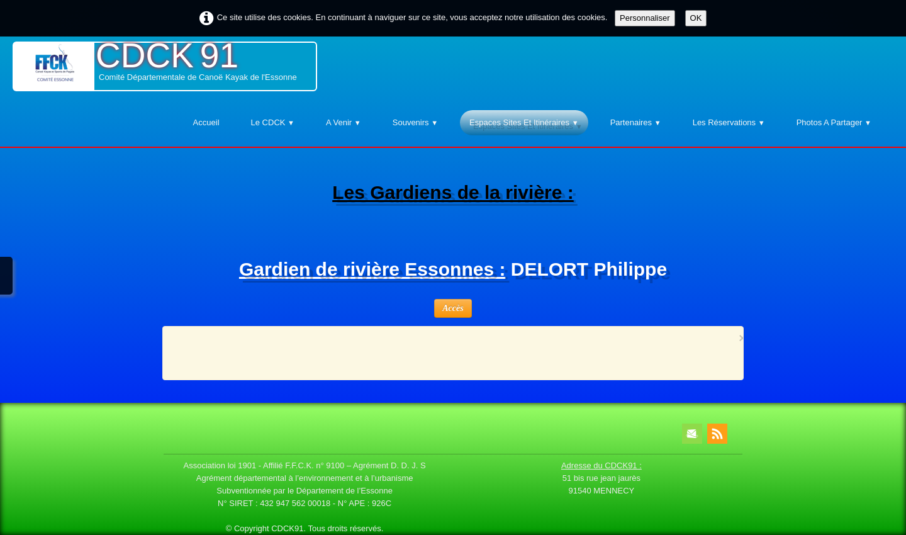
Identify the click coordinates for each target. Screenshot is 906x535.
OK (696, 18)
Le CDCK (272, 122)
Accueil (206, 122)
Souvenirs (415, 122)
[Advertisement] (449, 352)
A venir (343, 122)
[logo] (165, 66)
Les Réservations (729, 122)
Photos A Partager (834, 122)
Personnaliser (645, 18)
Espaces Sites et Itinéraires (524, 122)
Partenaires (635, 122)
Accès (452, 308)
